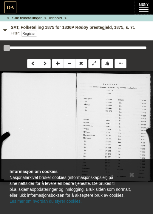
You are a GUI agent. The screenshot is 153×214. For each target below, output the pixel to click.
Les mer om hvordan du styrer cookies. (46, 201)
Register (29, 34)
